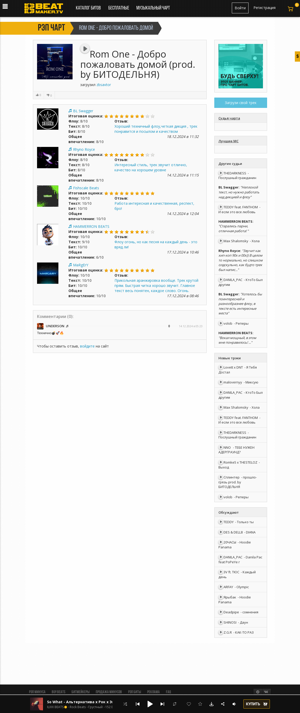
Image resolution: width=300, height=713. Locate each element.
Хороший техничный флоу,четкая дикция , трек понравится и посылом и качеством (155, 129)
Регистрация (264, 7)
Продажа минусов (109, 692)
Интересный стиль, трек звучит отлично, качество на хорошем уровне (150, 167)
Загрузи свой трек (241, 102)
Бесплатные (119, 8)
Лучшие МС (228, 141)
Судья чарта (229, 118)
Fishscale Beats (86, 187)
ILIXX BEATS (55, 707)
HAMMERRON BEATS (91, 226)
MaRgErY (80, 264)
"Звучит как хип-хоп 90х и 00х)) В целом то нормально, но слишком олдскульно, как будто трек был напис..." (240, 260)
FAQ (168, 692)
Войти (240, 7)
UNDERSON (55, 326)
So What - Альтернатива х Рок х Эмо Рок (86, 701)
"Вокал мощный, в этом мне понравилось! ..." (237, 340)
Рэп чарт (51, 28)
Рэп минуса (37, 692)
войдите (87, 346)
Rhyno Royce (84, 149)
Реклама (153, 692)
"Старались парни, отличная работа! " (233, 228)
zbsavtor (103, 84)
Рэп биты (134, 692)
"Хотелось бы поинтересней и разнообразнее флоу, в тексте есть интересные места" (240, 303)
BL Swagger (83, 110)
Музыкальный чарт (153, 8)
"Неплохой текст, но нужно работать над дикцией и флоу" (238, 192)
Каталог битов (88, 8)
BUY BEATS (58, 692)
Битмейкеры (81, 692)
